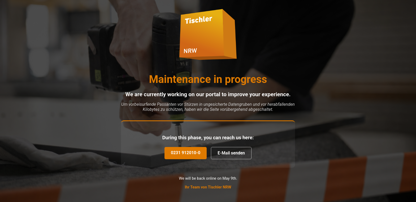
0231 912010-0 (185, 152)
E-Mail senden (231, 152)
